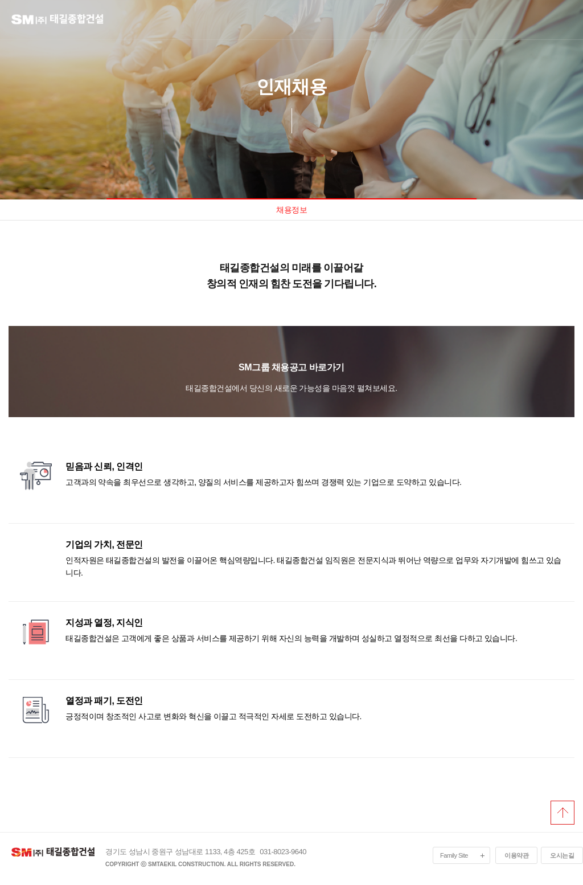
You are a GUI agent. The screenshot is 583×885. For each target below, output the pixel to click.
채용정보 (291, 209)
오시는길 (562, 855)
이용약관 (516, 855)
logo (65, 22)
